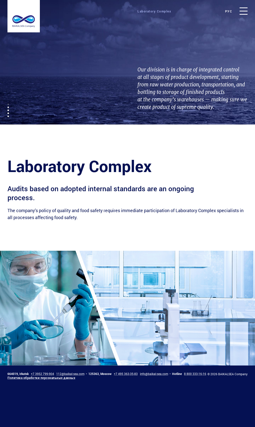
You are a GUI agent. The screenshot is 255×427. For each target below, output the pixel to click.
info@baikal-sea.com (154, 374)
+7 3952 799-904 (42, 374)
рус (228, 11)
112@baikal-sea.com (70, 374)
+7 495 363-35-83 (126, 374)
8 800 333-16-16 (195, 374)
